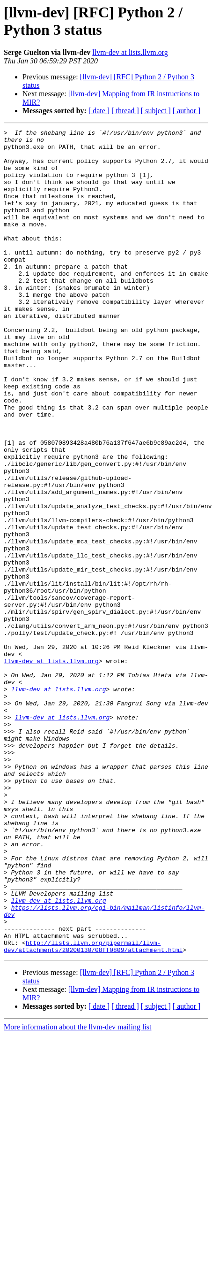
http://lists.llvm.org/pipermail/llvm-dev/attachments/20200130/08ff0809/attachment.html (93, 1110)
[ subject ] (156, 111)
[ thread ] (125, 111)
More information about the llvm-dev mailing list (78, 1192)
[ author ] (187, 111)
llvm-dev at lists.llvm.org (130, 52)
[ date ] (99, 111)
